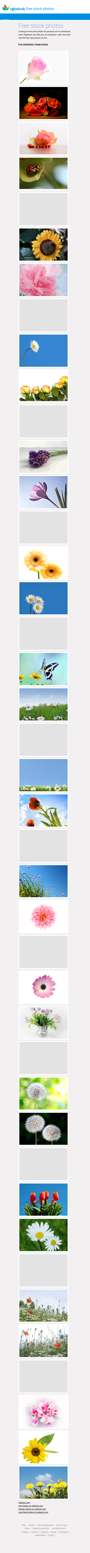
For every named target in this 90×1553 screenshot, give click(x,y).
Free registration (26, 44)
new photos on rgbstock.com (31, 1506)
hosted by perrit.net (41, 1528)
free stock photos (40, 9)
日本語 (51, 1535)
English (25, 1532)
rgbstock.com (24, 1503)
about (27, 1528)
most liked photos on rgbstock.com (33, 1512)
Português (63, 1532)
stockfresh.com (58, 1528)
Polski (53, 1532)
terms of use (62, 1525)
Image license (41, 44)
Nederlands (40, 1535)
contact (32, 1525)
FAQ (24, 1525)
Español (44, 1532)
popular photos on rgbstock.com (32, 1509)
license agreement (45, 1525)
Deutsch (34, 1532)
